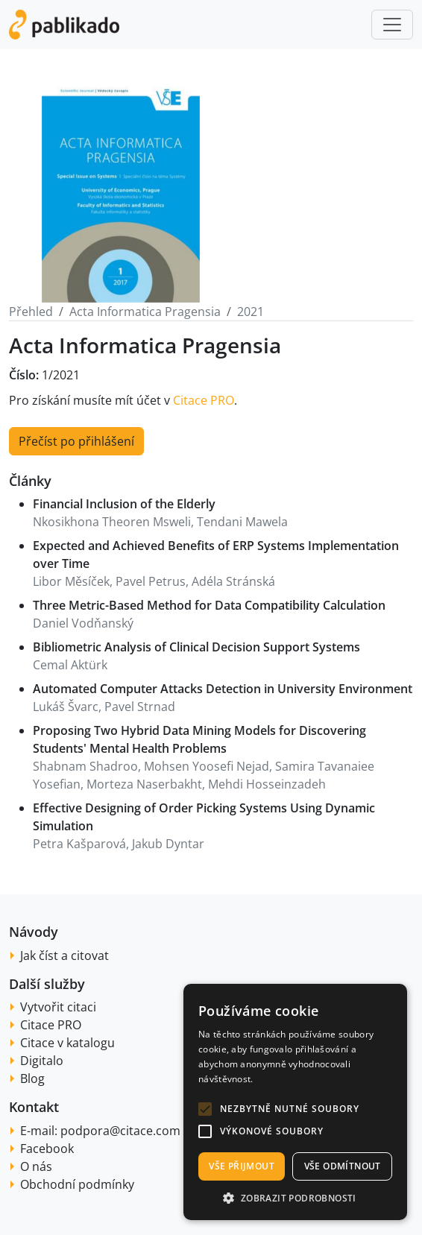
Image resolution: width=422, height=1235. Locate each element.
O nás (36, 1166)
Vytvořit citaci (58, 1007)
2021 (250, 311)
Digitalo (41, 1060)
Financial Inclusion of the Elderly (124, 504)
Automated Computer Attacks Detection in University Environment (222, 688)
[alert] (295, 1102)
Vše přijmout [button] (241, 1166)
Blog (32, 1078)
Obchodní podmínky (77, 1184)
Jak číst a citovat (64, 955)
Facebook (47, 1148)
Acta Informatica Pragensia (145, 311)
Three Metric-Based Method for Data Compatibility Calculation (209, 605)
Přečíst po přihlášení (76, 441)
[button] (205, 1109)
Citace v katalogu (67, 1043)
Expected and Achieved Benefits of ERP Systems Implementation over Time (216, 554)
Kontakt (34, 1107)
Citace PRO (203, 400)
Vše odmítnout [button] (342, 1166)
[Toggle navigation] (392, 25)
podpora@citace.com (120, 1130)
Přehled (31, 311)
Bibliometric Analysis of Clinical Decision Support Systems (196, 647)
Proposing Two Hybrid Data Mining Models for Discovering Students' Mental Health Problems (199, 739)
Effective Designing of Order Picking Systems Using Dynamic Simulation (204, 817)
